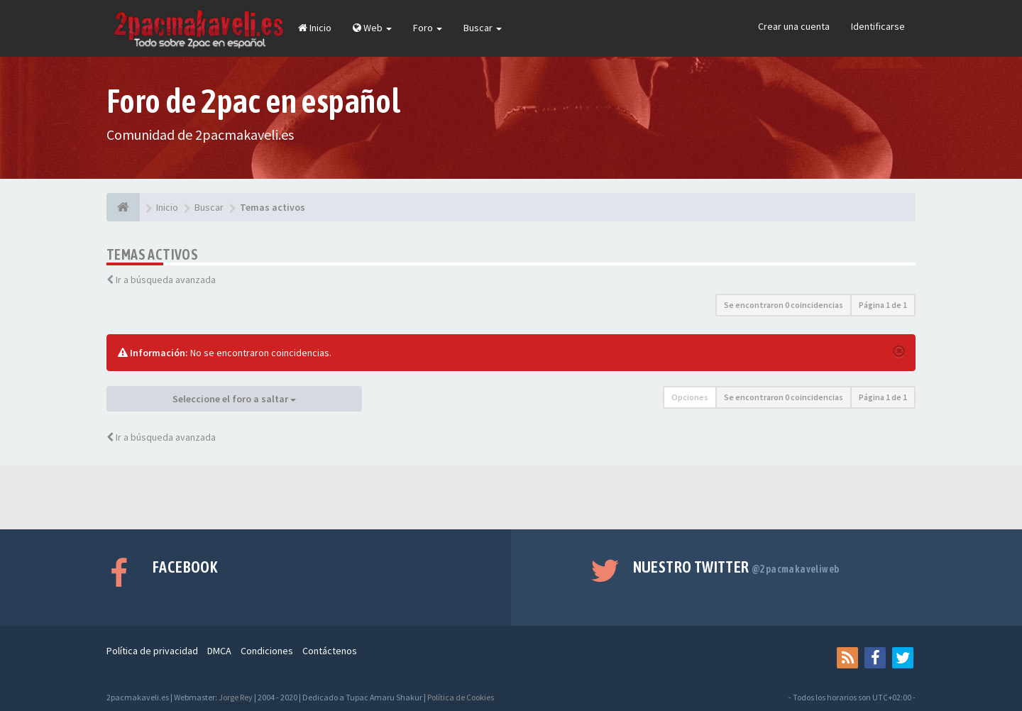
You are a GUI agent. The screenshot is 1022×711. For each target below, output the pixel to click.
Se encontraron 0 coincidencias (783, 304)
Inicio (314, 27)
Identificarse (878, 26)
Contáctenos (329, 650)
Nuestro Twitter (736, 567)
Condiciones (267, 650)
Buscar (482, 27)
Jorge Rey (236, 697)
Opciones (689, 397)
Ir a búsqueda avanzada (166, 279)
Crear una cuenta (794, 26)
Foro (427, 27)
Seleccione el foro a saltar (234, 398)
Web (372, 27)
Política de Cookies (460, 697)
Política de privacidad (152, 650)
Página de (883, 304)
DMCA (219, 650)
